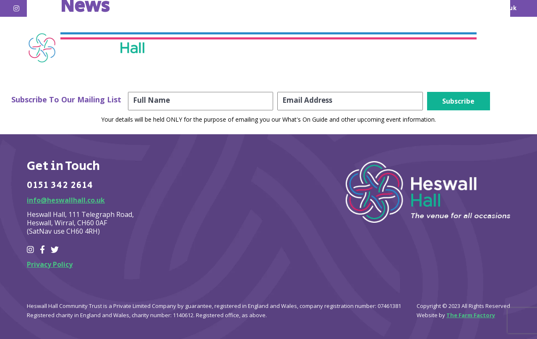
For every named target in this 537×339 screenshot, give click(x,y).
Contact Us (466, 49)
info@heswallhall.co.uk (66, 200)
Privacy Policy (50, 264)
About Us (357, 49)
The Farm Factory (470, 315)
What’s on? (259, 49)
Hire (310, 49)
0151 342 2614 (60, 185)
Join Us (409, 49)
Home (204, 49)
